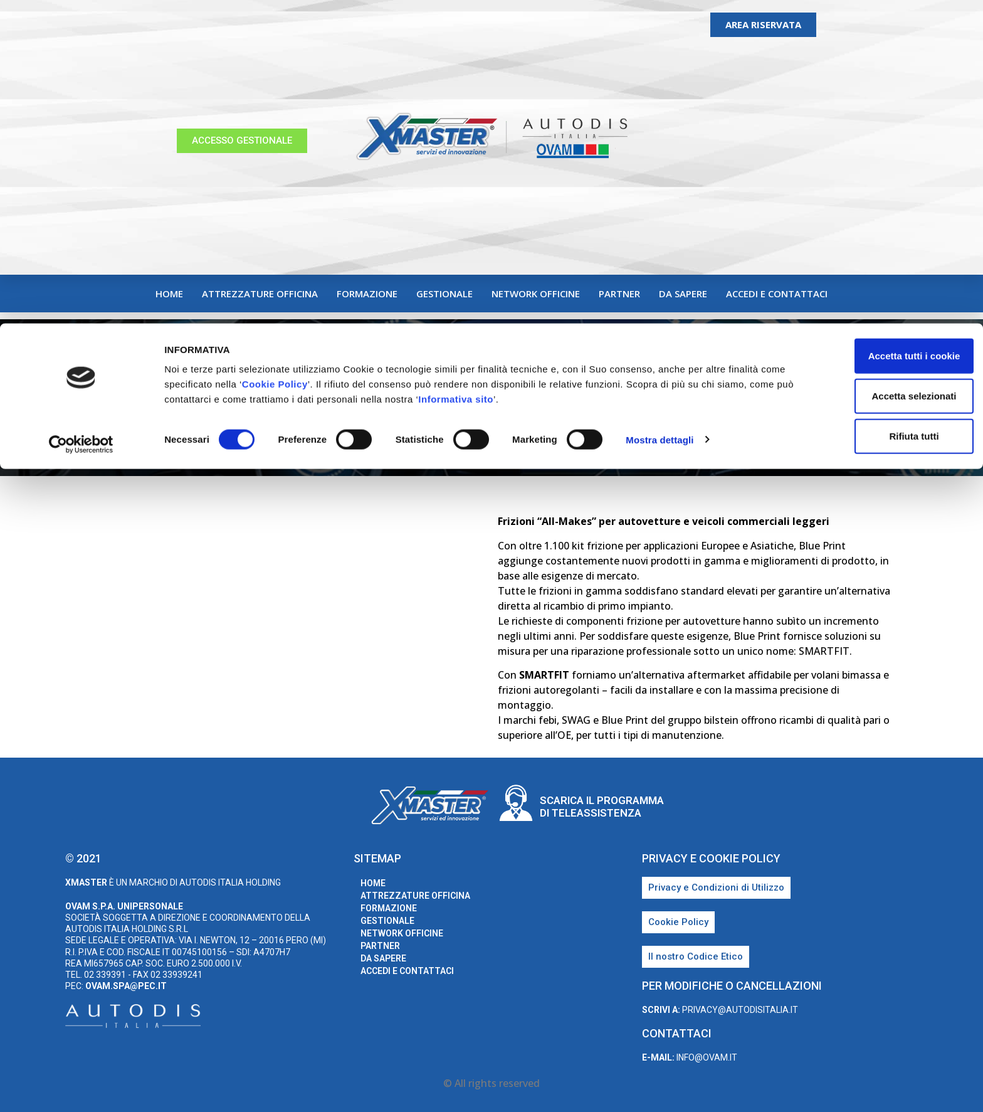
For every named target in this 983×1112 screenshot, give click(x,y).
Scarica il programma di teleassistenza (602, 806)
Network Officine (536, 293)
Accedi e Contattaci (777, 293)
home (169, 293)
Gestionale (444, 293)
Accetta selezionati (878, 72)
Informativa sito (535, 75)
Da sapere (683, 293)
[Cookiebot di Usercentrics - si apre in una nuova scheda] (81, 121)
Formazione (367, 293)
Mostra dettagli (659, 116)
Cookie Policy (302, 60)
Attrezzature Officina (260, 293)
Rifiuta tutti (878, 112)
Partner (619, 293)
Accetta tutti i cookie (879, 32)
